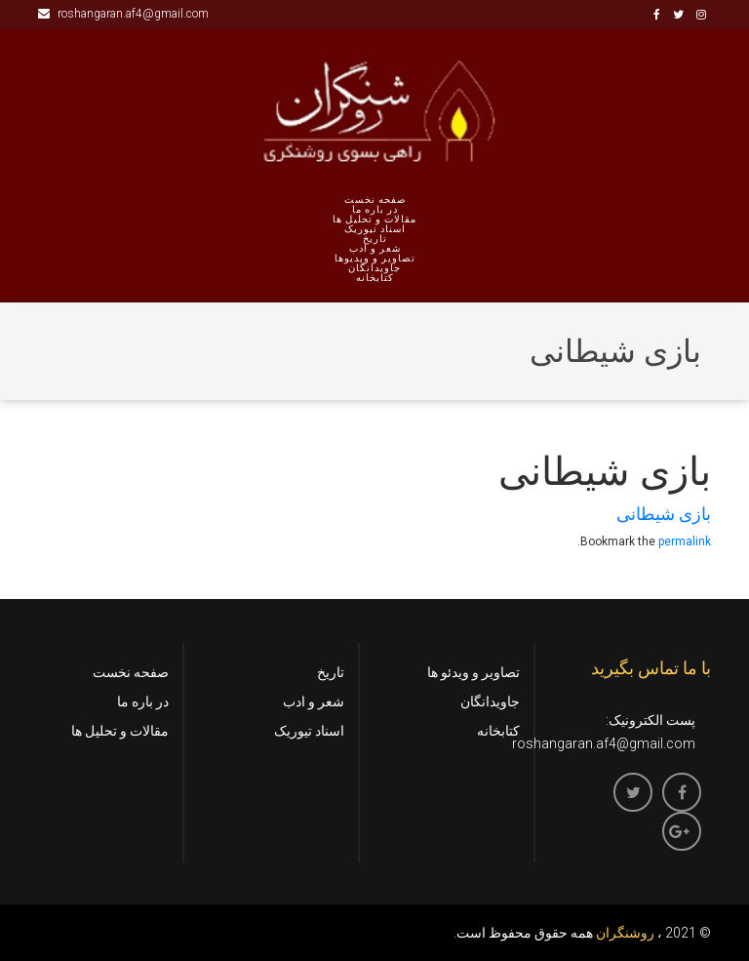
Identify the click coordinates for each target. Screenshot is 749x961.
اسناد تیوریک (375, 229)
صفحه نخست (375, 200)
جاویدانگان (374, 268)
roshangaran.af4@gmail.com (123, 13)
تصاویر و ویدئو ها (473, 672)
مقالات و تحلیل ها (374, 219)
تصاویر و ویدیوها (375, 258)
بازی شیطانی (663, 513)
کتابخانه (375, 278)
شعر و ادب (375, 249)
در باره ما (375, 210)
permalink (684, 541)
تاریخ (375, 239)
